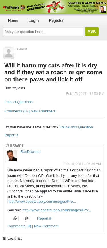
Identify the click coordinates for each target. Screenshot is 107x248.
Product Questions (18, 102)
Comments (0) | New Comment (29, 111)
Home (13, 20)
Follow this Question (76, 127)
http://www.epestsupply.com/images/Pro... (41, 201)
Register (56, 20)
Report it (11, 135)
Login (34, 20)
